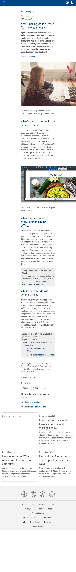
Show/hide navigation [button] (4, 3)
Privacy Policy (29, 509)
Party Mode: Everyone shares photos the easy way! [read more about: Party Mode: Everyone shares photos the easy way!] (53, 460)
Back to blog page (28, 11)
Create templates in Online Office (40, 355)
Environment (49, 518)
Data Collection (38, 513)
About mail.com (28, 504)
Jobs (24, 522)
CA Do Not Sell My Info (30, 518)
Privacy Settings (45, 509)
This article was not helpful (33, 407)
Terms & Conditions (46, 504)
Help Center (35, 522)
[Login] (67, 3)
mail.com (38, 2)
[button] (25, 388)
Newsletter (48, 522)
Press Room (38, 526)
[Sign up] (72, 3)
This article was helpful (32, 402)
